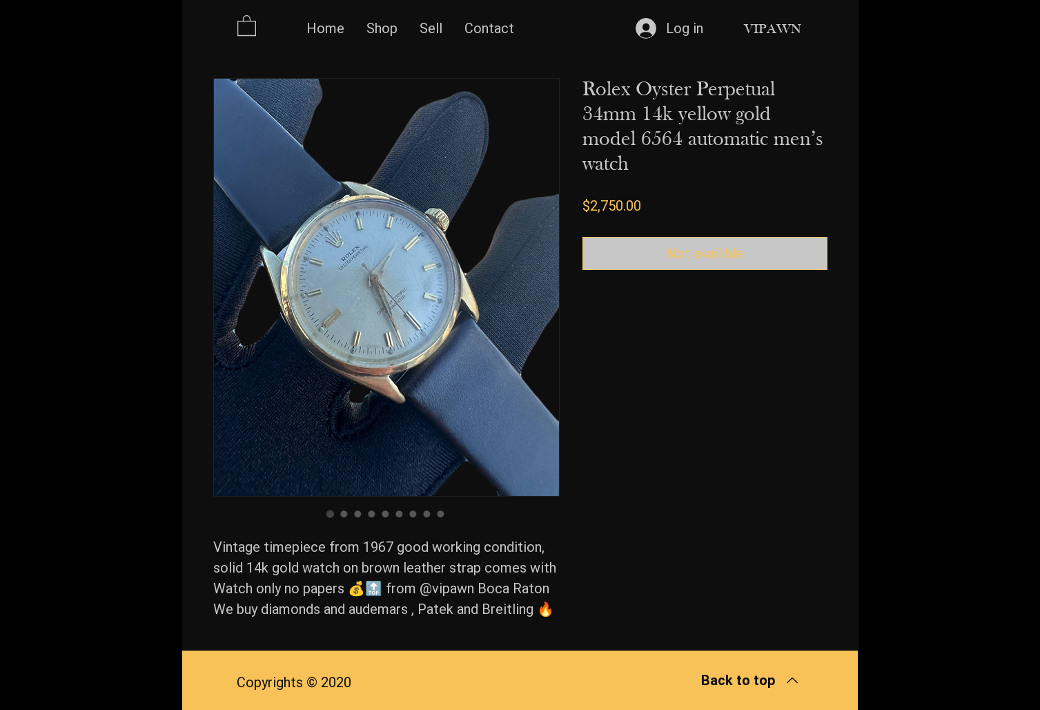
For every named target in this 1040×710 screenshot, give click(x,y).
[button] (246, 25)
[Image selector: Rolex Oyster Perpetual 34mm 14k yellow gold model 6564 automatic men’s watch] (330, 514)
